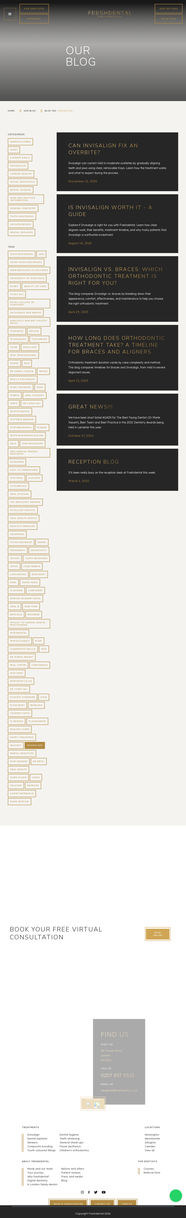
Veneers (32, 1142)
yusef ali (16, 294)
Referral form (152, 1172)
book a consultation (68, 1204)
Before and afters (72, 1168)
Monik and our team (40, 1168)
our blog (30, 110)
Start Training (20, 387)
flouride (16, 590)
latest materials (22, 793)
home (11, 110)
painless (36, 705)
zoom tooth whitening (26, 262)
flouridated (37, 721)
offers (15, 558)
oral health (18, 769)
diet (44, 649)
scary (14, 286)
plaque (42, 427)
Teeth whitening (70, 1138)
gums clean (18, 777)
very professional (23, 355)
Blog (64, 1180)
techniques (18, 339)
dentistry (39, 574)
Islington (150, 1142)
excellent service (22, 510)
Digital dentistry (37, 1180)
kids (44, 697)
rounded (34, 614)
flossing (16, 721)
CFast (14, 149)
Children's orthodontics (74, 1150)
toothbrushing (20, 427)
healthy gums (19, 729)
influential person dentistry (24, 452)
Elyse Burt (17, 705)
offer (14, 566)
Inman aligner (20, 141)
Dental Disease (20, 190)
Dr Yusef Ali (19, 689)
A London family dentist (42, 1184)
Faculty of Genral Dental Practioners (28, 623)
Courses (149, 1168)
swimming (17, 534)
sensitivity (39, 550)
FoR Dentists (34, 8)
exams (42, 542)
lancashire (18, 574)
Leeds (36, 777)
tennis (14, 395)
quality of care (35, 286)
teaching (16, 478)
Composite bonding (40, 1146)
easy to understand (24, 470)
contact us (102, 1204)
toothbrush (18, 486)
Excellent (30, 347)
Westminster (152, 1138)
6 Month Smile (20, 157)
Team (40, 387)
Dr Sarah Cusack (22, 371)
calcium (16, 785)
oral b (14, 606)
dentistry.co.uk (21, 681)
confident (35, 590)
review (34, 331)
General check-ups (71, 1142)
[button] (10, 14)
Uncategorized (20, 224)
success (34, 478)
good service (19, 801)
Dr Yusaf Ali (32, 403)
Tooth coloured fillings (41, 1150)
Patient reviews (70, 1172)
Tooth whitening (22, 216)
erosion (33, 785)
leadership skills (23, 649)
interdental (18, 633)
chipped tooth (20, 713)
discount (16, 673)
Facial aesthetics (22, 182)
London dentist (21, 174)
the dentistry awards (25, 502)
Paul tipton (18, 665)
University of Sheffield (27, 278)
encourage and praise (25, 312)
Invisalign (65, 110)
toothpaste (39, 339)
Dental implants (37, 1138)
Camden (150, 1146)
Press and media (72, 1176)
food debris (32, 566)
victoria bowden (22, 419)
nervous (16, 614)
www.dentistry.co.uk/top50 (29, 270)
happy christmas (22, 737)
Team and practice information (22, 199)
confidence (40, 665)
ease (13, 582)
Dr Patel (38, 761)
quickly (15, 745)
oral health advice (23, 518)
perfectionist (20, 641)
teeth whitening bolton (26, 435)
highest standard (22, 697)
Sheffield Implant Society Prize (28, 321)
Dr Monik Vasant (21, 657)
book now (168, 18)
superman (17, 462)
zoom (14, 347)
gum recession (32, 443)
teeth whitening (21, 254)
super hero (30, 582)
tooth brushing (36, 558)
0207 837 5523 (169, 8)
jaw (41, 254)
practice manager (22, 526)
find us (127, 1204)
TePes (13, 403)
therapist (17, 331)
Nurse (14, 363)
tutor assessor (21, 542)
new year (31, 606)
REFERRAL (34, 18)
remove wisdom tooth (25, 598)
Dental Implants (21, 232)
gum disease (18, 761)
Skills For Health (22, 379)
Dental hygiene (69, 1134)
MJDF (38, 641)
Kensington (152, 1134)
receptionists (20, 411)
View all (149, 1150)
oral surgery (34, 395)
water (43, 371)
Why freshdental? (38, 1176)
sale (13, 443)
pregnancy (17, 550)
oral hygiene (19, 494)
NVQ (27, 363)
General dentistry (23, 208)
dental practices (22, 753)
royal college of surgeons (22, 303)
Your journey (35, 1172)
